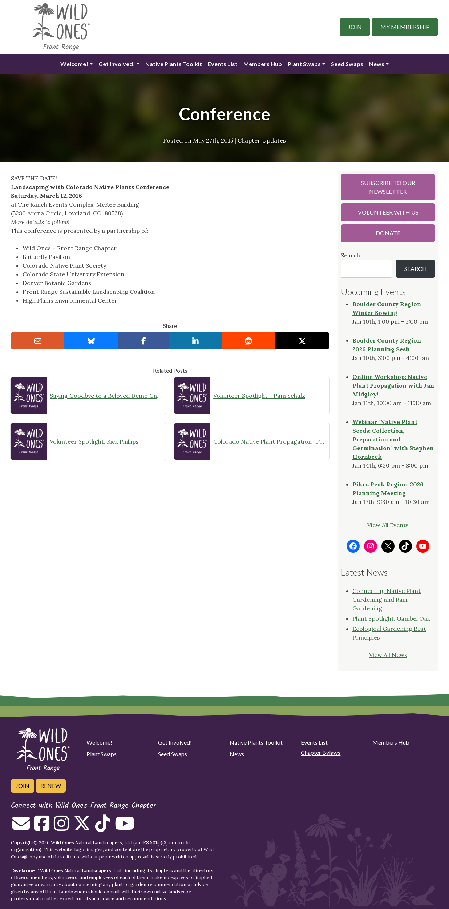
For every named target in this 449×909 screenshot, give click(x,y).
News (376, 63)
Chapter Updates (262, 140)
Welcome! (74, 63)
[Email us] (21, 827)
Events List (223, 63)
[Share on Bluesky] (91, 340)
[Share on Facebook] (143, 340)
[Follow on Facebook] (42, 827)
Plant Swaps (304, 63)
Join (355, 26)
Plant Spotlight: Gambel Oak (391, 618)
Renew (50, 785)
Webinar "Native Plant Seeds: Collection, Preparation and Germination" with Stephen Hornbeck (393, 439)
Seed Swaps (347, 63)
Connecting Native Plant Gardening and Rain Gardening (386, 599)
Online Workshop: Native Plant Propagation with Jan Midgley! (393, 385)
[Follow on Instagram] (61, 827)
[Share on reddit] (248, 340)
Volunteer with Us (388, 212)
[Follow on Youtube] (124, 827)
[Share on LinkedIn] (195, 340)
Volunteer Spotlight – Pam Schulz (259, 395)
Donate (388, 232)
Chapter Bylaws (320, 752)
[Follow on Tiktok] (103, 827)
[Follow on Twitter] (82, 827)
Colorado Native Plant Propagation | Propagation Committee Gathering (270, 441)
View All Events (388, 525)
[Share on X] (302, 340)
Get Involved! (116, 63)
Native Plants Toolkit (173, 63)
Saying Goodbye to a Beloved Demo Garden (106, 395)
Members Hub (262, 63)
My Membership (405, 26)
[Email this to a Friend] (38, 340)
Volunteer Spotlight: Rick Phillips (94, 441)
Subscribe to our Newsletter (388, 187)
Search (350, 255)
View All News (388, 654)
